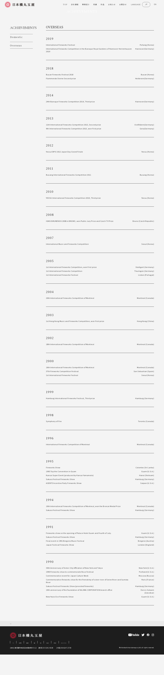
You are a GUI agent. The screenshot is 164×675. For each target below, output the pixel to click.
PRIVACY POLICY (92, 663)
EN (155, 4)
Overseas (15, 65)
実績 (95, 4)
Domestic (15, 57)
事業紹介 (86, 4)
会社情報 (74, 4)
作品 (102, 4)
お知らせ (112, 4)
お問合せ (123, 4)
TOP (65, 4)
